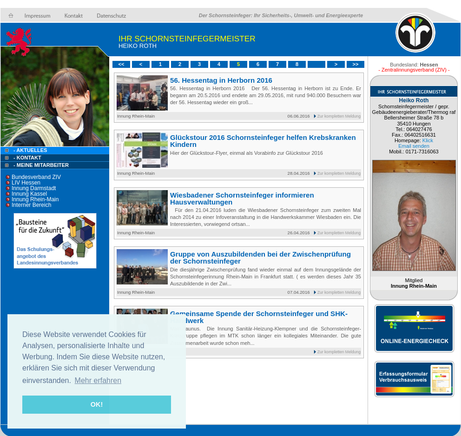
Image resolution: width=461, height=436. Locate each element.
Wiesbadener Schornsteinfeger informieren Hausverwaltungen (242, 198)
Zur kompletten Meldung (339, 116)
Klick (427, 140)
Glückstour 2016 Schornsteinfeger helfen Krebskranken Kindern (263, 140)
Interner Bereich (31, 205)
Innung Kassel (29, 194)
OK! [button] (97, 404)
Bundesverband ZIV (36, 177)
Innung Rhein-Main (35, 199)
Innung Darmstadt (34, 188)
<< (122, 64)
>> (356, 64)
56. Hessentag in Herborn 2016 (221, 80)
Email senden (413, 146)
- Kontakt (26, 157)
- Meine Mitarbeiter (41, 165)
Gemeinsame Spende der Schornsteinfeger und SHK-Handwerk (259, 317)
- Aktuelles (29, 150)
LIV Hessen (26, 182)
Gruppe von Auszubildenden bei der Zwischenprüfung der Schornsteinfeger (260, 257)
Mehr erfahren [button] (98, 380)
